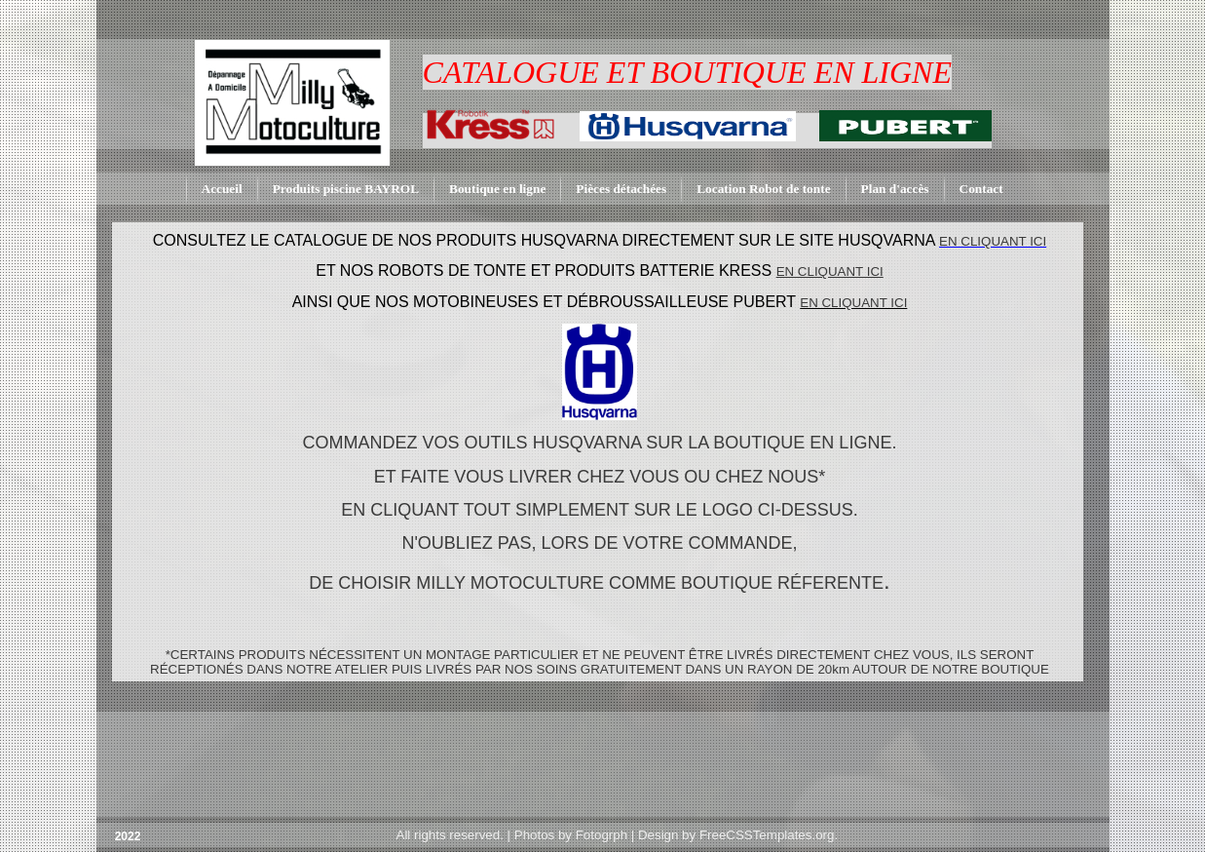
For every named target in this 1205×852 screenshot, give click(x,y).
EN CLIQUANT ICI (853, 302)
